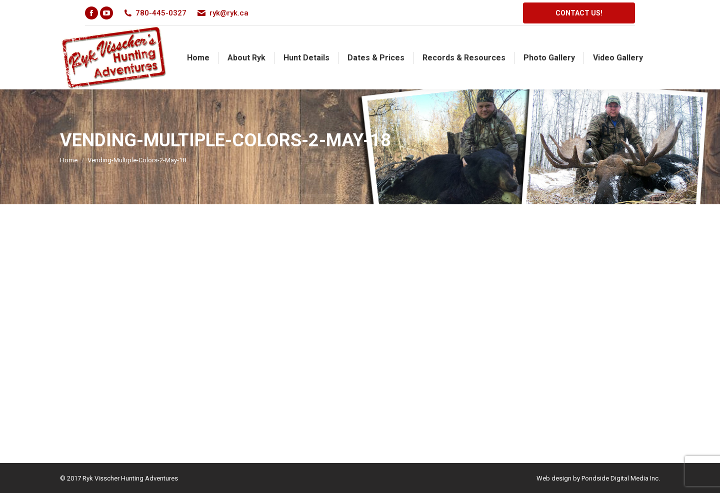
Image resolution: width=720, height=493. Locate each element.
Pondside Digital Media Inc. (621, 478)
